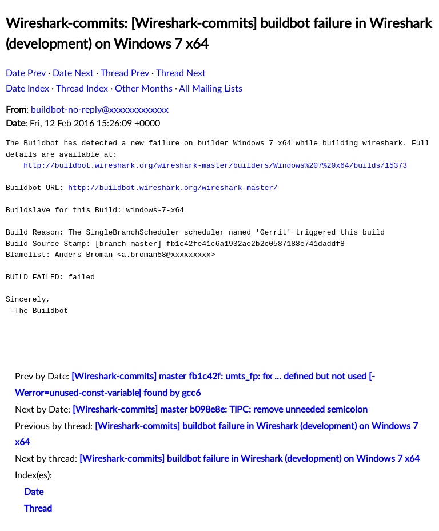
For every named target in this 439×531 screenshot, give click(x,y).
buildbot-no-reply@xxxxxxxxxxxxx (100, 109)
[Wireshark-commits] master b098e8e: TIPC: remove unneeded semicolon (220, 409)
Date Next (73, 73)
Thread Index (82, 88)
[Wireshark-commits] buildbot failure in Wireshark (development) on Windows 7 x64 (249, 458)
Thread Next (181, 73)
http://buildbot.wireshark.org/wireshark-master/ (173, 188)
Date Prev (26, 73)
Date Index (27, 88)
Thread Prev (125, 73)
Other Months (144, 88)
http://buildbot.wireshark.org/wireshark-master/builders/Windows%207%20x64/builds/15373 (215, 165)
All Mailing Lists (210, 88)
